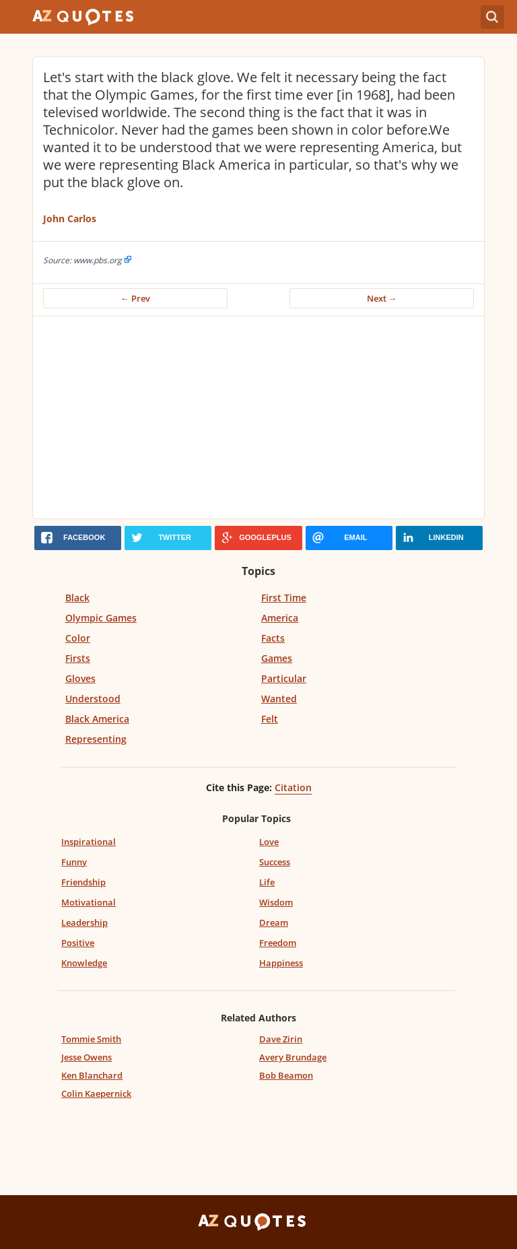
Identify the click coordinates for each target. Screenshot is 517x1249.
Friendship (83, 882)
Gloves (80, 678)
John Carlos (69, 218)
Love (269, 842)
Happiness (281, 963)
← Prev (135, 298)
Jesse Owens (86, 1057)
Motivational (88, 902)
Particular (283, 678)
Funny (74, 862)
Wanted (279, 698)
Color (77, 638)
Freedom (277, 943)
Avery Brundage (292, 1057)
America (279, 617)
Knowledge (84, 963)
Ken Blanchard (92, 1075)
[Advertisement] (258, 417)
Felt (269, 718)
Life (267, 882)
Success (274, 862)
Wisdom (276, 902)
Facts (273, 638)
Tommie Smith (91, 1039)
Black (77, 597)
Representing (96, 739)
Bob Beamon (286, 1075)
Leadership (84, 922)
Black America (97, 718)
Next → (382, 298)
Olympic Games (101, 617)
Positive (77, 943)
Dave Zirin (280, 1039)
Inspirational (88, 842)
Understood (92, 698)
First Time (283, 597)
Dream (273, 922)
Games (276, 658)
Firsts (77, 658)
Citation (293, 787)
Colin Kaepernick (96, 1093)
